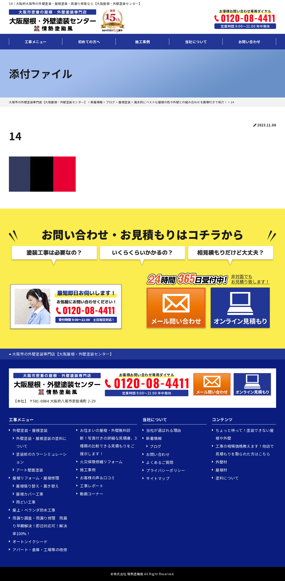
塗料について (227, 478)
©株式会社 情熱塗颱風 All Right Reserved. (142, 574)
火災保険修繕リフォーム (101, 461)
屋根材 (221, 470)
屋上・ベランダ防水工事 (33, 510)
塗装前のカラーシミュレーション (41, 458)
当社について (196, 41)
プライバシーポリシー (165, 470)
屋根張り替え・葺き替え (37, 486)
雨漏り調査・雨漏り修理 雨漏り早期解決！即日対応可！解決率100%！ (39, 525)
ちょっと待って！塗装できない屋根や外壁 (245, 434)
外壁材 (221, 462)
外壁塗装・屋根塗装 (30, 430)
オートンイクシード (30, 541)
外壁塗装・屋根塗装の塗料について (41, 442)
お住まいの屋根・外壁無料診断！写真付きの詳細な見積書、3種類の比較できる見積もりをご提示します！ (108, 441)
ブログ (155, 446)
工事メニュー (36, 41)
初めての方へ (89, 41)
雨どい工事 (26, 502)
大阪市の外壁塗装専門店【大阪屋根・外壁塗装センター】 (61, 354)
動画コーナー (91, 493)
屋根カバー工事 (29, 494)
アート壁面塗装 (29, 470)
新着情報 (154, 438)
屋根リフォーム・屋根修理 (35, 478)
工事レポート (91, 485)
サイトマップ (157, 478)
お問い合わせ (249, 41)
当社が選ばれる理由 (163, 430)
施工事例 (142, 41)
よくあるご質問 (159, 462)
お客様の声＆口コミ (97, 477)
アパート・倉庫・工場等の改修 (39, 549)
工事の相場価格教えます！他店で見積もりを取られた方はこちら (245, 450)
